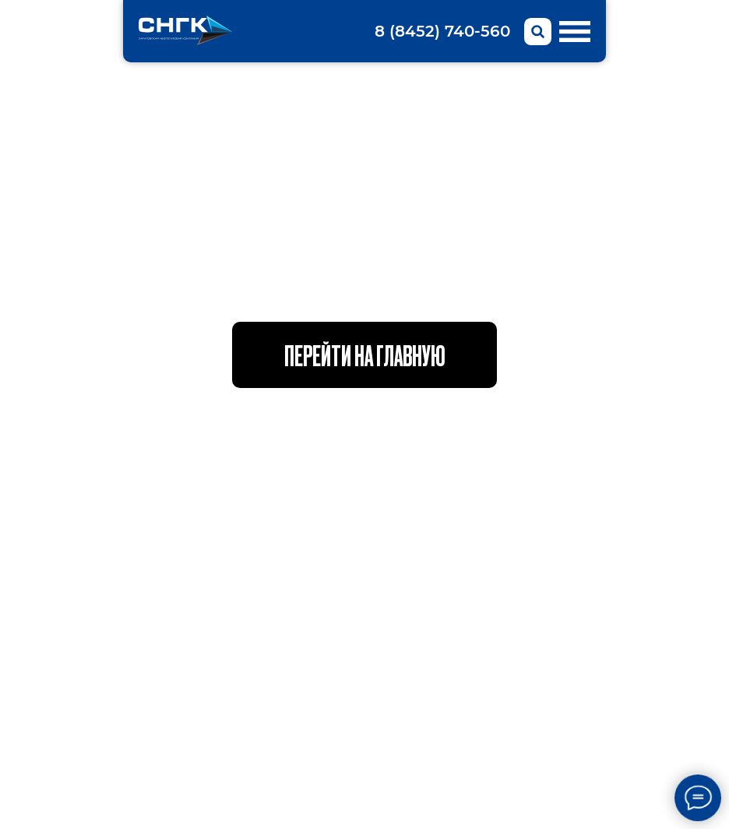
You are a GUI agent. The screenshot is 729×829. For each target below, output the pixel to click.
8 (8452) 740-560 (442, 31)
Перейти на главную (365, 354)
